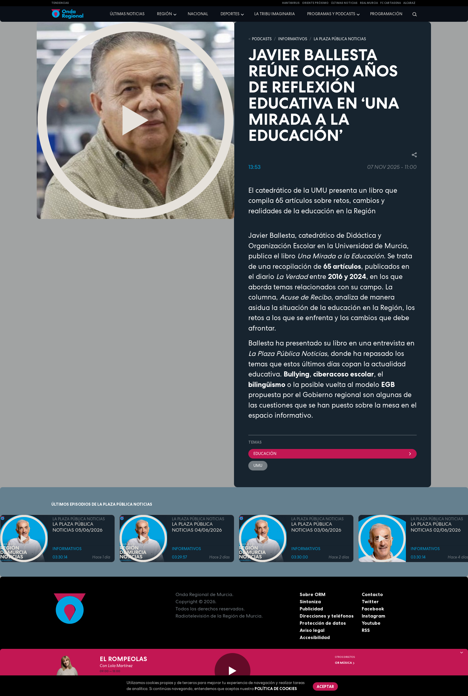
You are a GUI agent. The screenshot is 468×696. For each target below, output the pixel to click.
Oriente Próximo (315, 3)
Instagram (373, 616)
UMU (257, 465)
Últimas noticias (127, 13)
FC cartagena (390, 3)
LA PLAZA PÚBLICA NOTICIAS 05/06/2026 (77, 527)
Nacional (198, 13)
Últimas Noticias (344, 3)
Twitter (370, 601)
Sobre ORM (313, 594)
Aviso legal (312, 630)
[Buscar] (413, 14)
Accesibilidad (315, 637)
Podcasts (262, 38)
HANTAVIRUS (291, 3)
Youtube (371, 623)
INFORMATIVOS (292, 38)
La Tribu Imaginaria (274, 13)
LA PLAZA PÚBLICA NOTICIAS (340, 38)
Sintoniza (310, 601)
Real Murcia (369, 3)
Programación (386, 13)
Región (164, 13)
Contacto (372, 594)
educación (332, 453)
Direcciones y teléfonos (327, 616)
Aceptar (325, 686)
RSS (366, 630)
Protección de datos (323, 623)
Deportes (230, 13)
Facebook (373, 609)
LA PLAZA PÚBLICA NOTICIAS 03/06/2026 (316, 527)
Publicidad (311, 609)
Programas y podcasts (331, 13)
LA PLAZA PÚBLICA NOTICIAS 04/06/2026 (197, 527)
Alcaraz (409, 3)
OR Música (345, 663)
